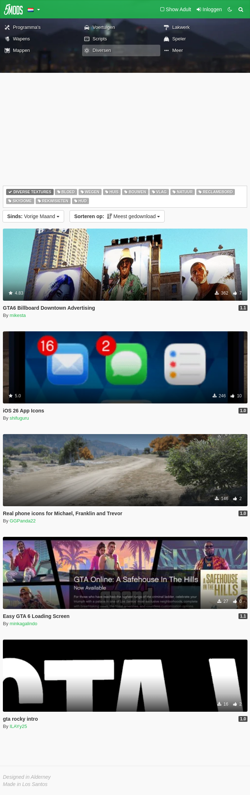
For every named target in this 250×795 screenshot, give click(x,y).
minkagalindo (23, 623)
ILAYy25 (18, 726)
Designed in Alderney (27, 777)
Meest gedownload (117, 216)
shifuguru (19, 418)
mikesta (18, 315)
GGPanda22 (23, 521)
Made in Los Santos (25, 784)
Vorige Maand (33, 216)
